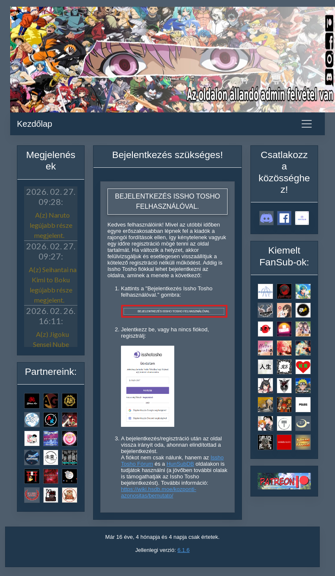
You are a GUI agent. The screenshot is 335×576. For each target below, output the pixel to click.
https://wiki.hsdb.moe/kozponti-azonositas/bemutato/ (158, 492)
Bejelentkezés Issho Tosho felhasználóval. (167, 201)
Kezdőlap (34, 123)
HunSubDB (180, 464)
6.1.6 (183, 550)
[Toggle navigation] (306, 124)
